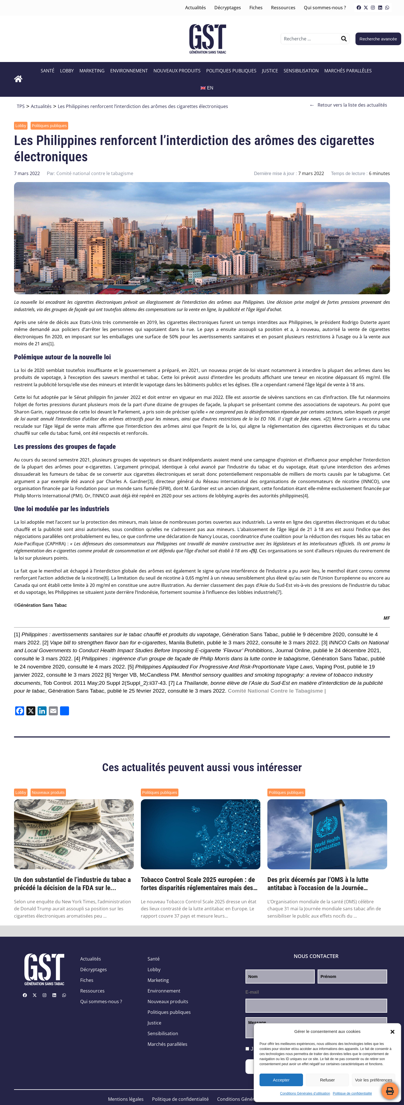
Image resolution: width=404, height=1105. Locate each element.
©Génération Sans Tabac (40, 605)
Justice (270, 71)
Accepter (281, 1080)
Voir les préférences (373, 1080)
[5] (131, 667)
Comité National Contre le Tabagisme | (277, 691)
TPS (21, 106)
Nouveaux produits (177, 71)
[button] (392, 1032)
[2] (328, 419)
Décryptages (227, 7)
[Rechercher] (344, 38)
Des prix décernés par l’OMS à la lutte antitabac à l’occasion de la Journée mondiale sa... (317, 884)
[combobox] (310, 38)
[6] (106, 578)
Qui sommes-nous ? (325, 7)
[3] (150, 481)
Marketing (92, 71)
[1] (51, 343)
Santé (47, 71)
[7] (278, 592)
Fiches (256, 7)
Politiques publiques (231, 71)
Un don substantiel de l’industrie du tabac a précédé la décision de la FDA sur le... (72, 884)
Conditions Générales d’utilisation (305, 1093)
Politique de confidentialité (352, 1093)
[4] (305, 495)
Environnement (129, 71)
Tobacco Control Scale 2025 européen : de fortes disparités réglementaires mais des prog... (198, 884)
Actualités (195, 7)
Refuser (327, 1080)
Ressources (283, 7)
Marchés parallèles (348, 71)
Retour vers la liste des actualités (348, 105)
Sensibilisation (301, 71)
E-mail (252, 992)
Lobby (67, 71)
